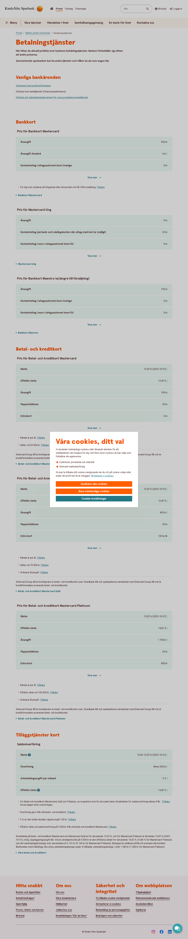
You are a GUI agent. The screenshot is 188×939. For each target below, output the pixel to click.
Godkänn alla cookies (94, 484)
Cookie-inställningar (94, 499)
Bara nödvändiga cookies (94, 491)
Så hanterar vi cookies (102, 475)
